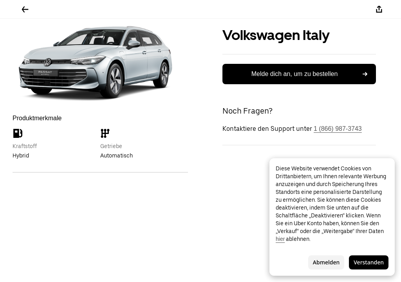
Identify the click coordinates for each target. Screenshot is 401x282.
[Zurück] (25, 9)
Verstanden (369, 262)
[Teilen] (379, 9)
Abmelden (326, 262)
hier (280, 239)
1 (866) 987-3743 (338, 128)
